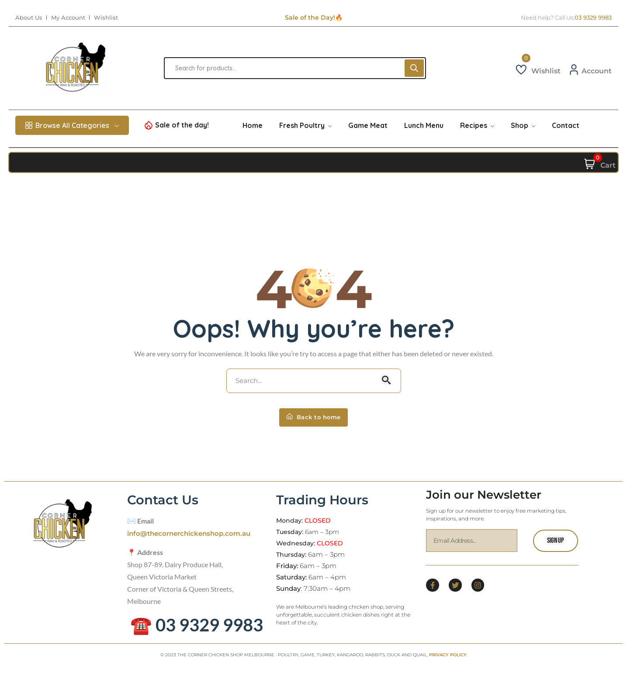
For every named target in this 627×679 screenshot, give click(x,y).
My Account (68, 18)
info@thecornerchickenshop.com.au (193, 539)
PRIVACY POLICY (448, 660)
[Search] (414, 68)
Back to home (313, 422)
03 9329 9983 (593, 18)
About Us (28, 18)
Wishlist (106, 18)
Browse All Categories (72, 125)
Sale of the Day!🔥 (314, 17)
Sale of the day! (182, 125)
